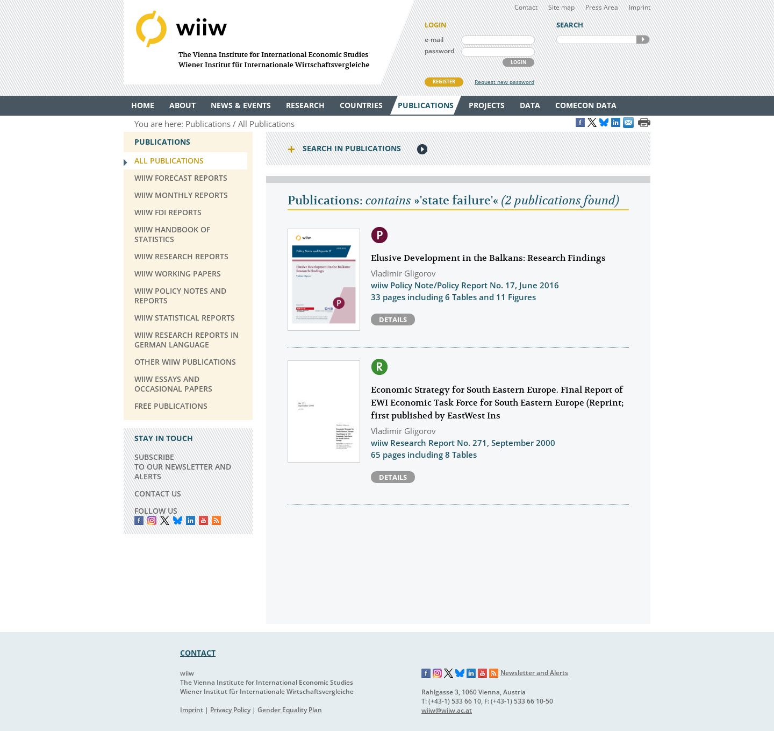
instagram (151, 520)
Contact (526, 7)
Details (393, 319)
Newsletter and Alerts (534, 672)
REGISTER (444, 81)
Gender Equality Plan (289, 709)
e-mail (434, 39)
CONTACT (198, 653)
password (439, 50)
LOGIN (518, 62)
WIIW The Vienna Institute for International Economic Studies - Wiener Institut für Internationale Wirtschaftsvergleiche (269, 42)
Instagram (437, 673)
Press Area (601, 7)
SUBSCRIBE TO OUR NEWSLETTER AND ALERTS (182, 466)
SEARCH (642, 40)
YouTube (203, 520)
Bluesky (177, 520)
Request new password (504, 82)
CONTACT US (157, 493)
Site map (561, 7)
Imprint (639, 7)
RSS (216, 520)
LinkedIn (190, 520)
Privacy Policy (230, 709)
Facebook (139, 520)
